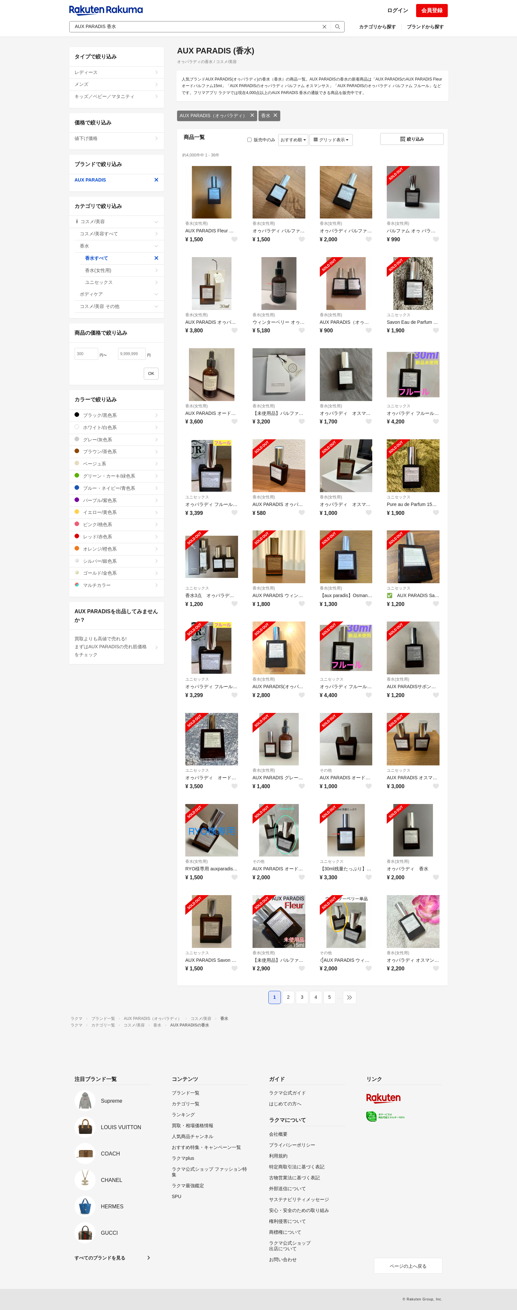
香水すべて (122, 258)
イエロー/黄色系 (117, 512)
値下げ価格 (117, 138)
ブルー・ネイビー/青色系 (117, 488)
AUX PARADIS (117, 180)
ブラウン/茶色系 (117, 451)
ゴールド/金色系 (117, 573)
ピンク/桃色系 (117, 524)
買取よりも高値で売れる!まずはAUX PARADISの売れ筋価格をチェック (117, 646)
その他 (326, 770)
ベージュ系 (117, 463)
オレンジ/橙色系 (117, 549)
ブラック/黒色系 (117, 415)
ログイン (397, 10)
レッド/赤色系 (117, 536)
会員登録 (431, 10)
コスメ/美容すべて (119, 233)
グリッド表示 (331, 139)
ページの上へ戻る (408, 1266)
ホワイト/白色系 (117, 427)
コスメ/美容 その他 (119, 306)
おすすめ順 (293, 139)
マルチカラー (117, 585)
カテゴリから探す (377, 26)
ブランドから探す (425, 26)
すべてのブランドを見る (100, 1257)
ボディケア (119, 294)
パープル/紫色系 (117, 500)
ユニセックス (399, 315)
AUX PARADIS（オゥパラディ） (217, 115)
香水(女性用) (196, 223)
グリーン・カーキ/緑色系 (117, 476)
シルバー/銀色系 (117, 561)
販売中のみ (261, 139)
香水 (269, 115)
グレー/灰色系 (117, 439)
